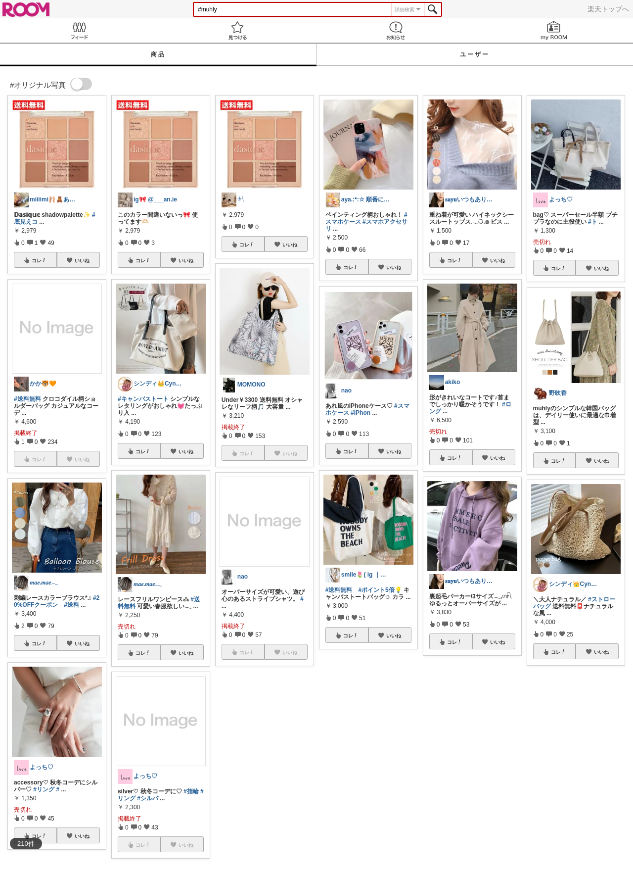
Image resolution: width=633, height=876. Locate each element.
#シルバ (147, 798)
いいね (82, 260)
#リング (43, 789)
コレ (39, 260)
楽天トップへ (608, 9)
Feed (79, 30)
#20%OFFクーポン (56, 601)
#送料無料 (27, 398)
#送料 (71, 604)
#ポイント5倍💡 (380, 589)
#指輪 (191, 791)
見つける (237, 30)
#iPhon (360, 412)
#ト (592, 221)
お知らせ (395, 30)
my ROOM (554, 30)
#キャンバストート (143, 398)
